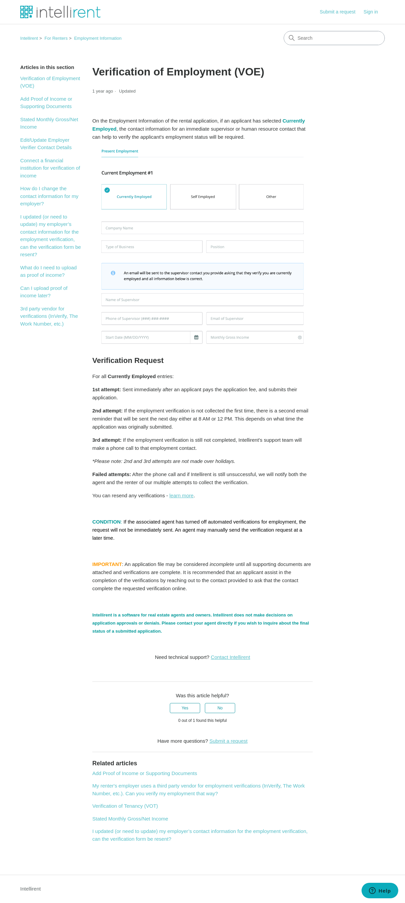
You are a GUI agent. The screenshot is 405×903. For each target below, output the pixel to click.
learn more (181, 495)
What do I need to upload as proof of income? (48, 271)
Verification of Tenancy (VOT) (125, 806)
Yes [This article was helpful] (185, 708)
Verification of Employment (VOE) (50, 82)
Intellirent (29, 38)
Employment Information (98, 38)
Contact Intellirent (230, 657)
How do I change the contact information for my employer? (49, 196)
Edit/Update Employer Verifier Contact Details (46, 143)
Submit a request (337, 11)
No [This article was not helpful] (219, 708)
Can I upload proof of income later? (43, 292)
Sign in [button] (371, 11)
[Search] (334, 38)
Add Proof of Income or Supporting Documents (46, 102)
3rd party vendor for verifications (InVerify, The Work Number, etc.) (49, 316)
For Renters (56, 38)
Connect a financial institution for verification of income (50, 168)
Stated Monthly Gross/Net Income (49, 123)
